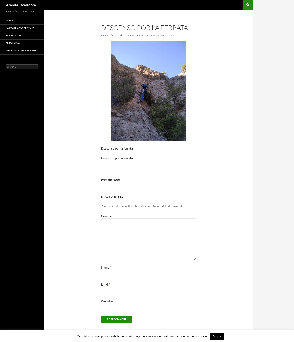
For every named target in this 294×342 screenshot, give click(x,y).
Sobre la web (13, 35)
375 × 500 (128, 35)
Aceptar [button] (217, 336)
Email (105, 284)
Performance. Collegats (155, 35)
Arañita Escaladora (21, 5)
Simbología (13, 43)
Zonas (9, 20)
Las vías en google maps (20, 28)
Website (107, 301)
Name (106, 267)
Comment (109, 216)
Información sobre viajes (21, 50)
